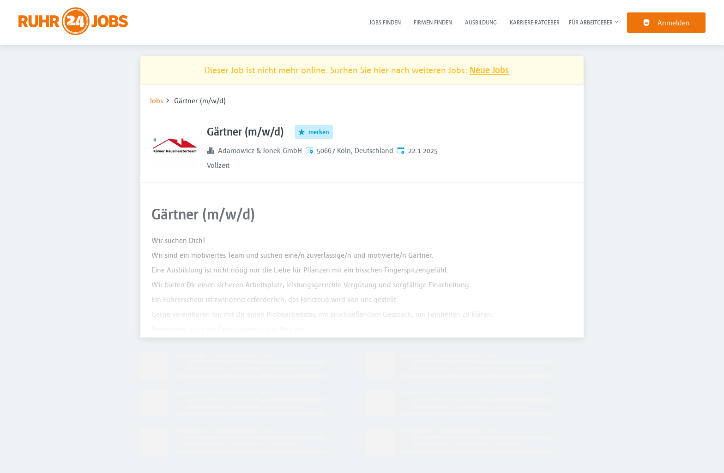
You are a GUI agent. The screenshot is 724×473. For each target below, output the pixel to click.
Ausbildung (481, 22)
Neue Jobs (489, 70)
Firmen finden (433, 22)
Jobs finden (385, 22)
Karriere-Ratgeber (535, 22)
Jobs (156, 100)
